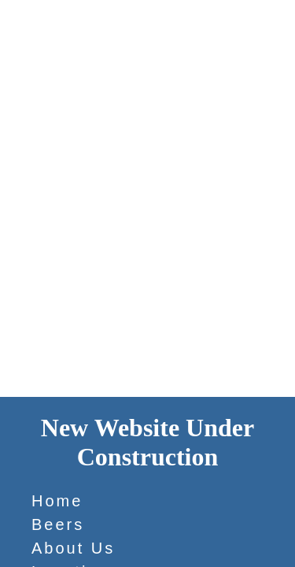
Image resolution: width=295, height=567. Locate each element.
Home (57, 501)
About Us (73, 548)
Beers (57, 524)
